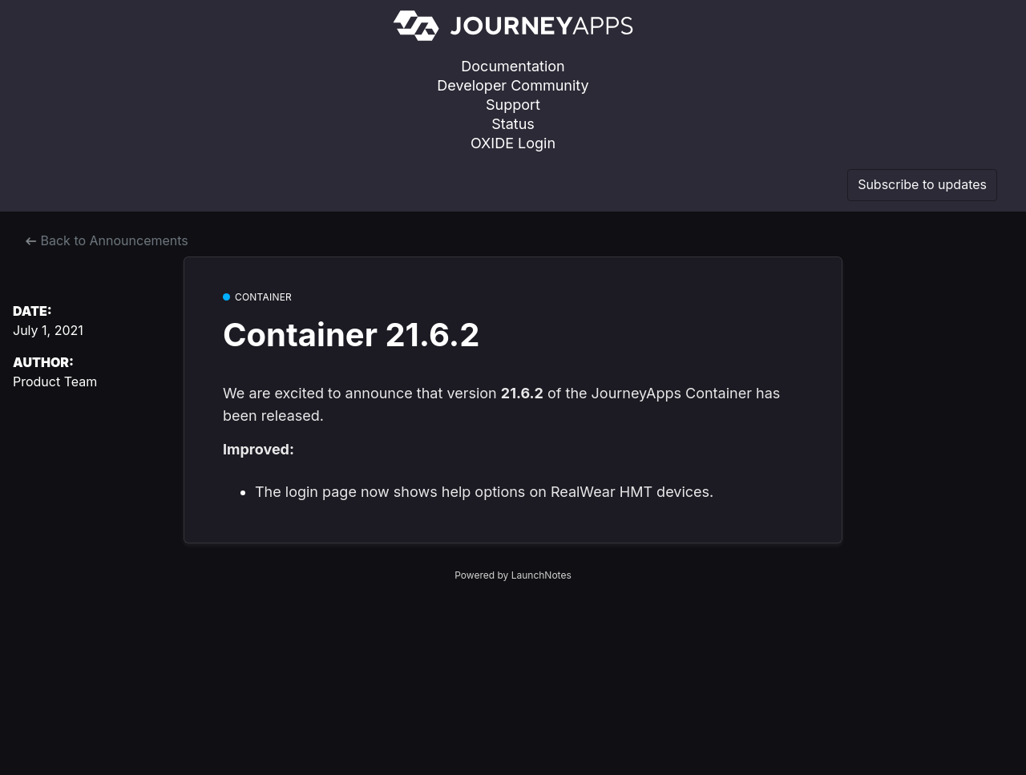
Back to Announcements (107, 240)
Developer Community (512, 85)
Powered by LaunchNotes (512, 575)
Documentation (512, 66)
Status (513, 123)
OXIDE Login (513, 143)
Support (513, 104)
